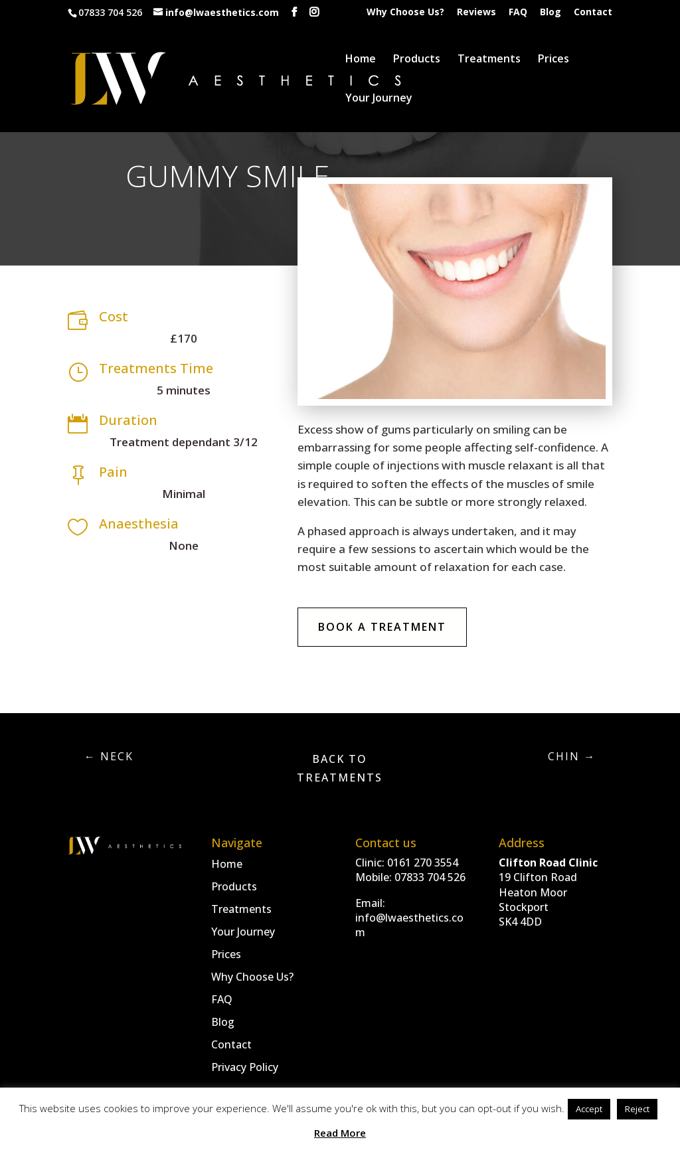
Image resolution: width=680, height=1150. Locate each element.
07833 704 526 (430, 877)
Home (360, 60)
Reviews (476, 12)
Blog (550, 12)
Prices (553, 60)
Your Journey (378, 99)
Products (416, 60)
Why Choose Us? (405, 12)
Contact (593, 12)
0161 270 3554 (422, 862)
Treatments (489, 60)
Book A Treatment (382, 626)
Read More (340, 1132)
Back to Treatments (339, 768)
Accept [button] (589, 1109)
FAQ (518, 12)
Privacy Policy (244, 1067)
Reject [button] (637, 1109)
